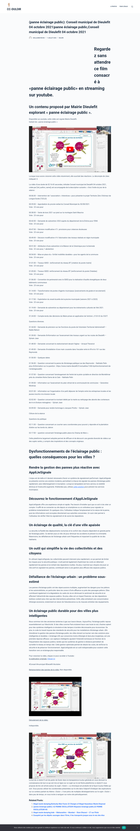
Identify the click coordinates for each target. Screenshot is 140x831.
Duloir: (61, 38)
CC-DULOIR (14, 9)
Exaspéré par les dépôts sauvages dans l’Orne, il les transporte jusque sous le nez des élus (68, 815)
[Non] (137, 828)
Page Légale (124, 6)
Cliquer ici (51, 659)
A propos (113, 6)
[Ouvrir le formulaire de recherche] (132, 6)
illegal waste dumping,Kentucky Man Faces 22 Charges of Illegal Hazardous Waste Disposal (69, 804)
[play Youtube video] (70, 149)
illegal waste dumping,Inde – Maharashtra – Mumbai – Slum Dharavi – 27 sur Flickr (66, 812)
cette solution (79, 487)
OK (124, 827)
